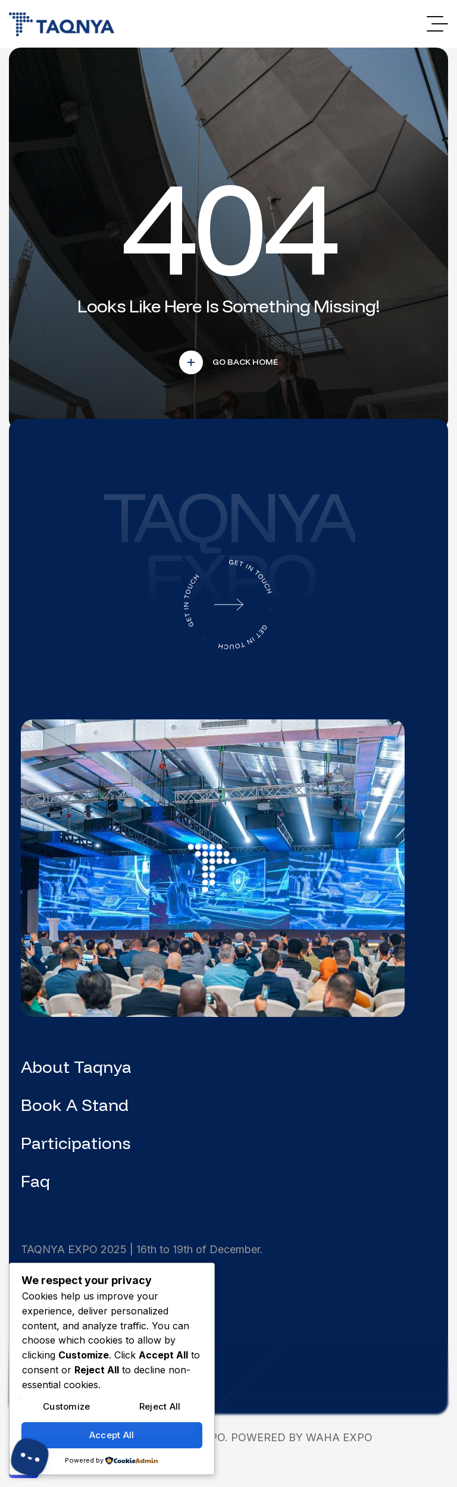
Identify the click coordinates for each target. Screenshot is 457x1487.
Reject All (160, 1406)
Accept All (111, 1435)
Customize (66, 1406)
